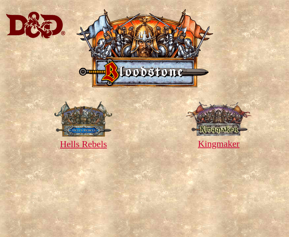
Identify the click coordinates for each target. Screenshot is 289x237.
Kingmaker (218, 138)
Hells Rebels (83, 138)
